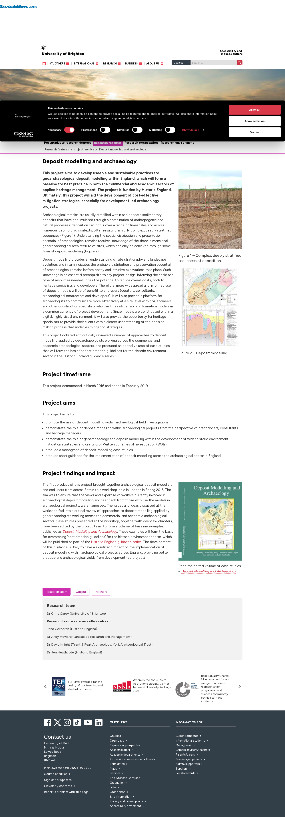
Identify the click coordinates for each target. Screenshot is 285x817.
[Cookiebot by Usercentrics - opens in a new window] (23, 34)
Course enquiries (56, 774)
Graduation (117, 782)
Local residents (186, 773)
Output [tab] (81, 592)
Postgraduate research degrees (67, 142)
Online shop (117, 792)
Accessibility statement (125, 806)
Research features (107, 142)
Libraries (115, 773)
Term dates (117, 764)
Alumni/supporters (188, 764)
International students (190, 740)
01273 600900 (81, 768)
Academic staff (120, 750)
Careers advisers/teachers (193, 750)
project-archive (84, 149)
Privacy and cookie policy (126, 801)
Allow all (254, 9)
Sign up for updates (58, 780)
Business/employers (189, 759)
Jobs (113, 787)
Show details (190, 29)
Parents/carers (185, 754)
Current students (187, 736)
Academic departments (125, 754)
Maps (113, 768)
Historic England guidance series (116, 542)
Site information (120, 796)
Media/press (184, 745)
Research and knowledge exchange (94, 133)
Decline (254, 31)
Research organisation (141, 142)
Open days (117, 740)
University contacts (58, 786)
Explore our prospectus (125, 745)
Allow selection (254, 20)
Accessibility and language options (231, 52)
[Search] (213, 62)
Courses (115, 736)
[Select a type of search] (181, 62)
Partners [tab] (101, 592)
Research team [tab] (56, 592)
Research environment (177, 142)
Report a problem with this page (66, 792)
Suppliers (182, 768)
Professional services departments (133, 759)
